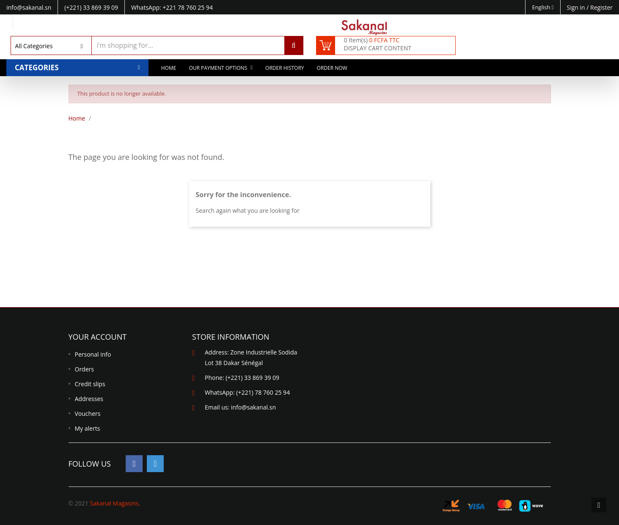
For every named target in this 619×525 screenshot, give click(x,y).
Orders (84, 369)
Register (601, 7)
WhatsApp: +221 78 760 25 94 (172, 7)
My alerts (87, 428)
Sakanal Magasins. (115, 503)
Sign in (577, 7)
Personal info (93, 354)
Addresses (89, 399)
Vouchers (88, 414)
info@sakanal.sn (253, 407)
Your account (98, 337)
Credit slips (90, 384)
